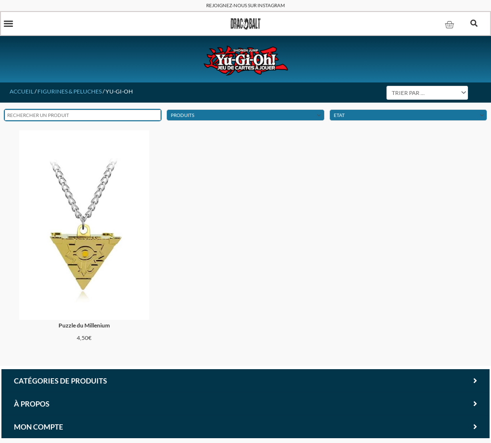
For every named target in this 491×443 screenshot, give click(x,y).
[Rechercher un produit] (82, 116)
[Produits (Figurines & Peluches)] (245, 116)
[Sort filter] (427, 94)
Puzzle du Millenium (84, 327)
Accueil (22, 92)
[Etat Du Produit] (408, 116)
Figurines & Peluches (69, 92)
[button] (9, 24)
